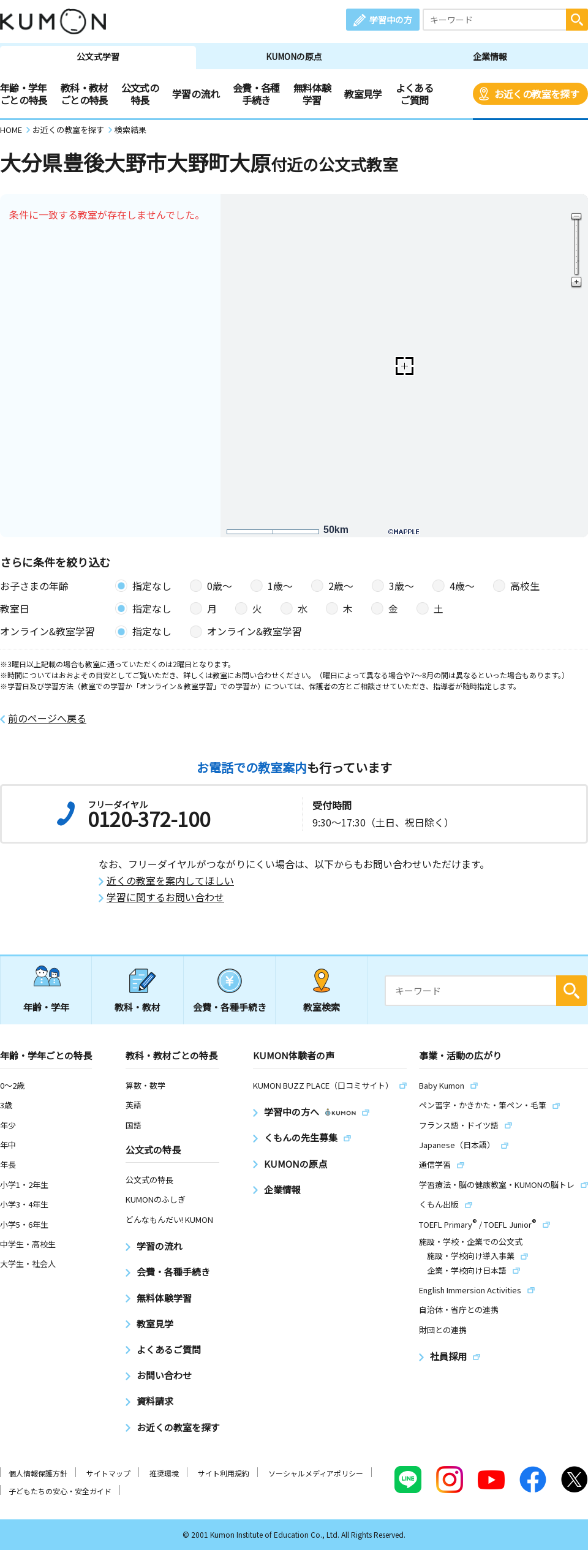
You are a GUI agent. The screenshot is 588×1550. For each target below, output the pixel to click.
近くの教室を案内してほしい (170, 880)
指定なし (152, 585)
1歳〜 (280, 585)
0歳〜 (219, 585)
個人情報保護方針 (38, 1473)
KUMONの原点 (294, 56)
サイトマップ (108, 1473)
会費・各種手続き (256, 93)
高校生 (525, 585)
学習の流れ (195, 93)
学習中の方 (390, 19)
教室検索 (321, 1006)
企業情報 (490, 56)
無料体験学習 (312, 93)
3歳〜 (401, 585)
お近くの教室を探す (536, 93)
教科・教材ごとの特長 (84, 93)
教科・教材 (137, 1006)
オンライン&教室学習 (254, 631)
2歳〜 (340, 585)
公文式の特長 (140, 93)
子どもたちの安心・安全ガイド (60, 1491)
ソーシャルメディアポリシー (315, 1473)
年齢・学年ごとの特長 (23, 93)
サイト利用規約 (223, 1473)
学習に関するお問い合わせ (165, 897)
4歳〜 (462, 585)
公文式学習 (98, 56)
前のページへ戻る (47, 718)
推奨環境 (164, 1473)
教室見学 (363, 93)
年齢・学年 (46, 1006)
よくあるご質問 (414, 93)
